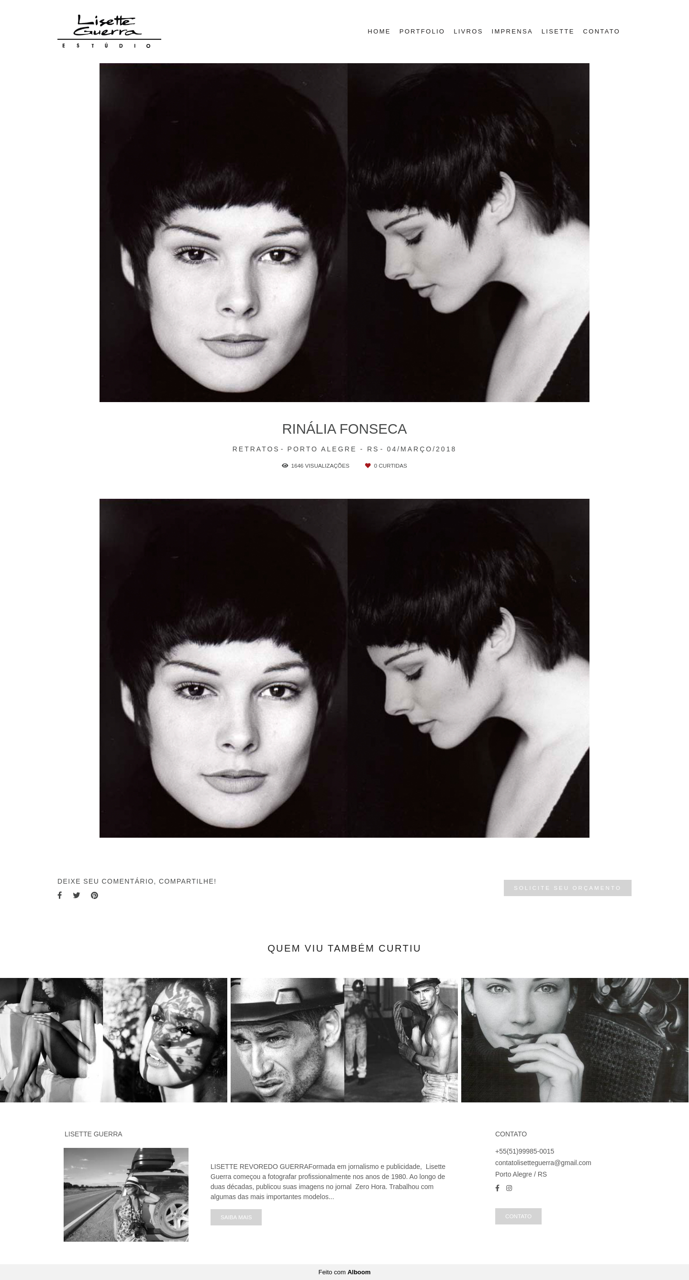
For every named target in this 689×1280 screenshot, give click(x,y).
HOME (379, 31)
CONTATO (602, 31)
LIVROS (468, 31)
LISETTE (558, 31)
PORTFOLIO (422, 31)
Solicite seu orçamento (568, 888)
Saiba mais (236, 1217)
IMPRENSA (512, 31)
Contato (518, 1216)
